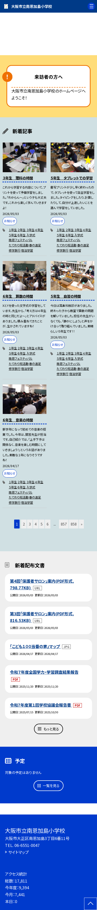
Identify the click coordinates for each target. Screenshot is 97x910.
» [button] (81, 524)
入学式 (30, 235)
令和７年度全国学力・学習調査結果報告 (44, 672)
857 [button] (64, 524)
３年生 (30, 230)
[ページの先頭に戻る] (90, 904)
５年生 (13, 235)
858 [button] (74, 524)
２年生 (21, 230)
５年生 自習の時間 (65, 296)
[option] (48, 32)
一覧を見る (51, 785)
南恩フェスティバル (20, 240)
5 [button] (42, 524)
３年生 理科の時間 (17, 177)
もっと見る (51, 728)
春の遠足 (35, 245)
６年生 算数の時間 (17, 296)
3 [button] (30, 524)
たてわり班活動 (19, 245)
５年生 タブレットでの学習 (71, 177)
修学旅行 (15, 250)
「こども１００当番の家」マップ (35, 646)
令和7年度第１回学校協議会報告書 (41, 705)
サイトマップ (18, 852)
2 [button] (24, 524)
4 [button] (36, 524)
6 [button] (48, 524)
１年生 (13, 230)
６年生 (21, 235)
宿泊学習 (27, 250)
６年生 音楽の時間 (17, 419)
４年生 (39, 230)
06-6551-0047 (27, 845)
